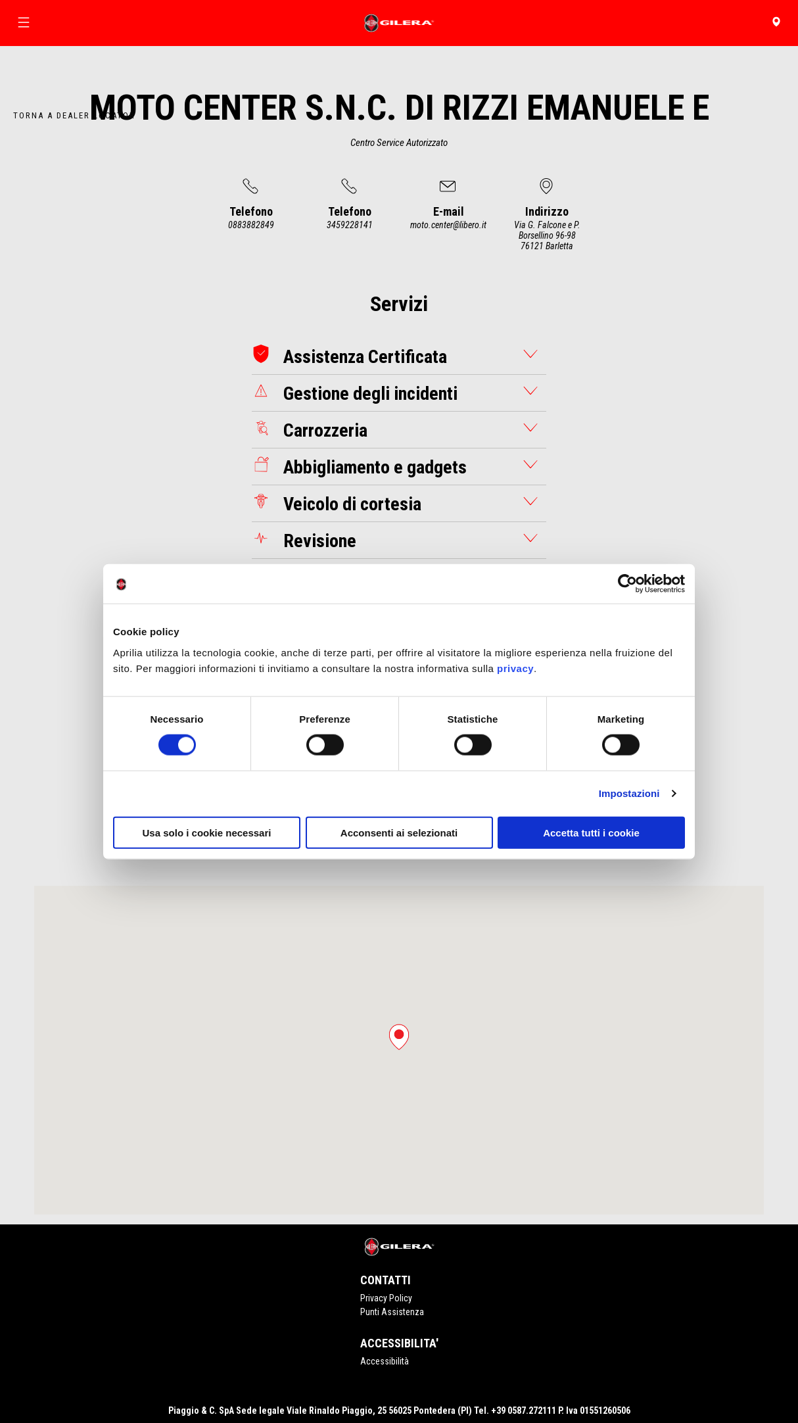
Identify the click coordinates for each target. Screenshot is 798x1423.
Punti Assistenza (392, 1312)
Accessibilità (384, 1361)
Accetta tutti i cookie (591, 832)
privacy (515, 667)
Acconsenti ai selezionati (399, 832)
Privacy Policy (386, 1298)
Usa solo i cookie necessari (207, 832)
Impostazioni (629, 793)
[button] (399, 1037)
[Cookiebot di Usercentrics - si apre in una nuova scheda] (627, 584)
